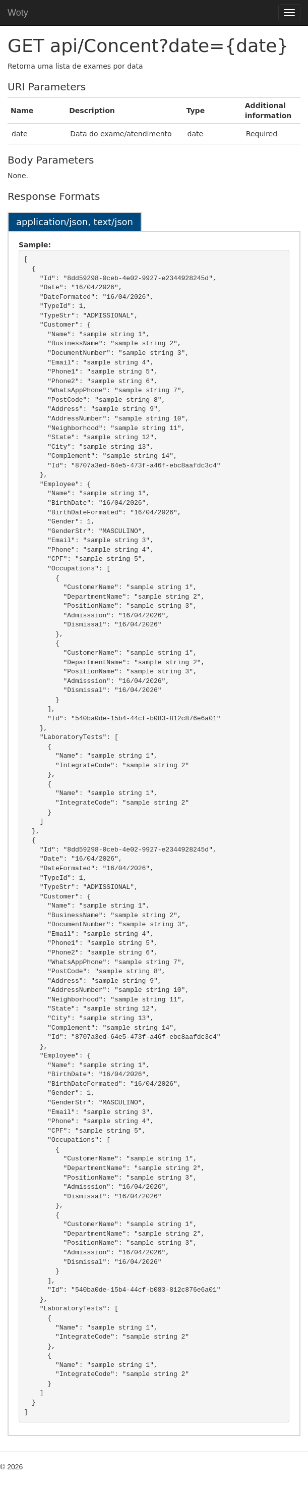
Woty (18, 13)
